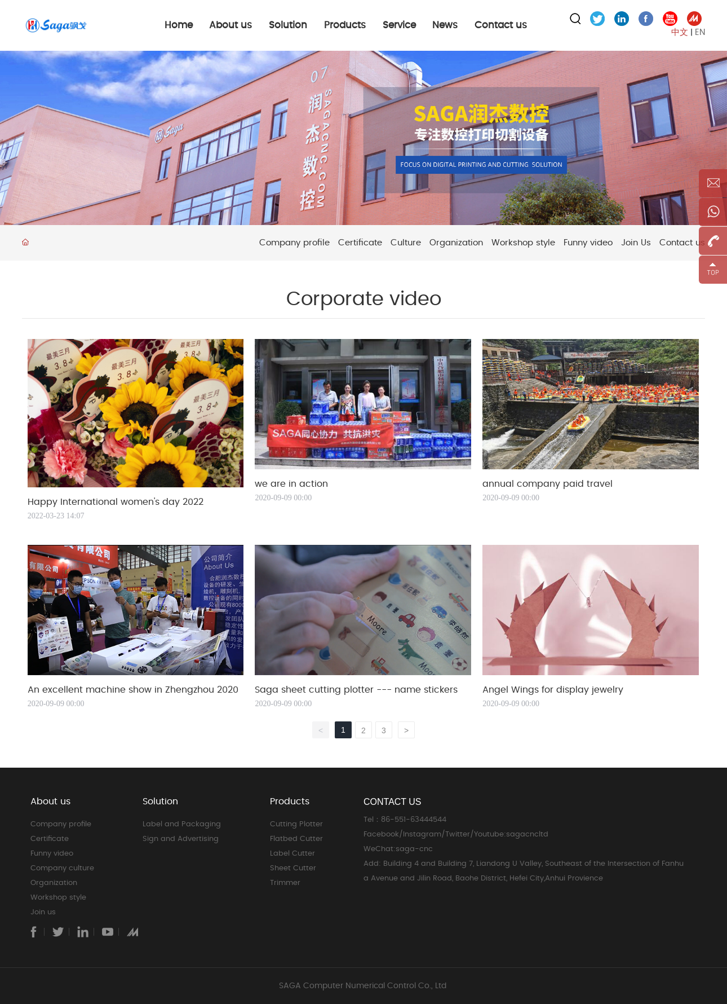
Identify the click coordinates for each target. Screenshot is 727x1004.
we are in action (291, 483)
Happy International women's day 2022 (115, 502)
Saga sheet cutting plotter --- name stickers (356, 689)
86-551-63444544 (415, 820)
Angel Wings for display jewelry (552, 689)
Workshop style (523, 243)
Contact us (682, 243)
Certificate (360, 243)
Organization (456, 243)
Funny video (588, 243)
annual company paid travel (547, 483)
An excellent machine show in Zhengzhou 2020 (133, 689)
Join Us (636, 243)
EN (700, 32)
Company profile (294, 243)
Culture (406, 243)
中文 (679, 32)
